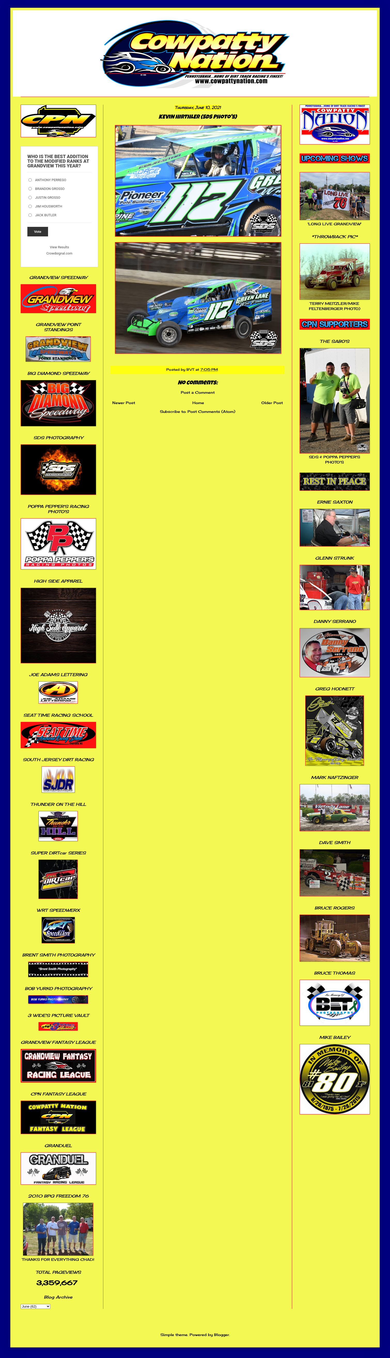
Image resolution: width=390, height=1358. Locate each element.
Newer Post (123, 402)
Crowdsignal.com (59, 253)
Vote (37, 232)
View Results (59, 247)
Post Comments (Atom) (211, 411)
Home (198, 402)
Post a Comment (198, 392)
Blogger (221, 1334)
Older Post (272, 402)
